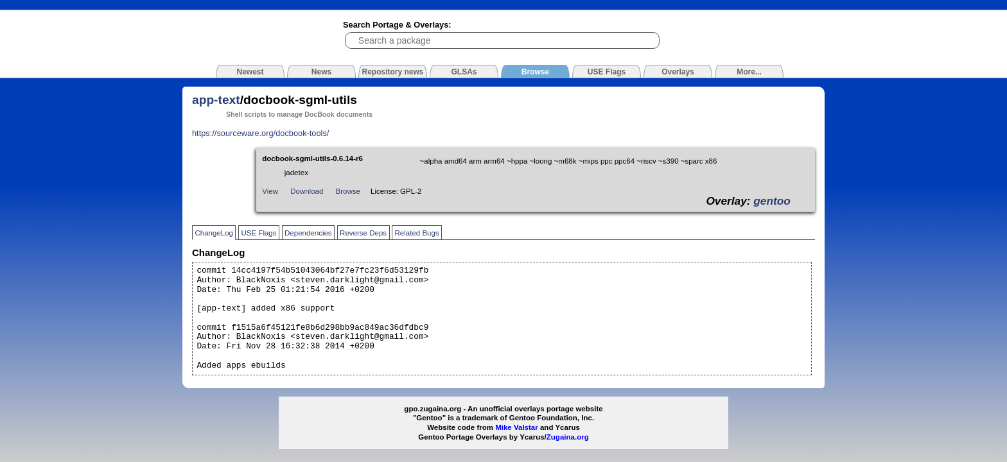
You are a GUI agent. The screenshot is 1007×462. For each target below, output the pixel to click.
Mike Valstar (516, 427)
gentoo (772, 200)
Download (306, 191)
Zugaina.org (568, 437)
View (270, 191)
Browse (348, 191)
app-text (216, 100)
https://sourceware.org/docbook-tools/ (260, 133)
